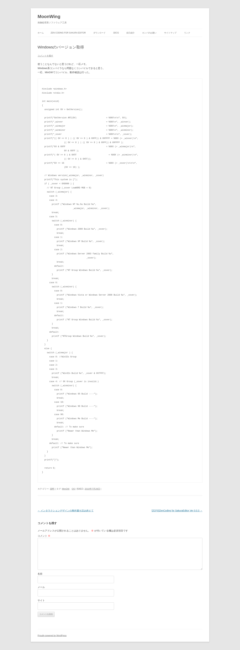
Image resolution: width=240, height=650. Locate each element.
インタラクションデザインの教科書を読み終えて (66, 510)
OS (73, 489)
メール (41, 587)
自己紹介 (130, 33)
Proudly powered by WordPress (52, 635)
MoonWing (49, 16)
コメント (44, 535)
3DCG (116, 33)
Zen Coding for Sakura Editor (68, 33)
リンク (187, 33)
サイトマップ (170, 33)
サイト (41, 600)
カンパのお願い (149, 33)
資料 (52, 489)
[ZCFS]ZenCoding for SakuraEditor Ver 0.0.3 (177, 510)
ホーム (41, 33)
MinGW (65, 489)
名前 (40, 573)
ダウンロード (99, 33)
